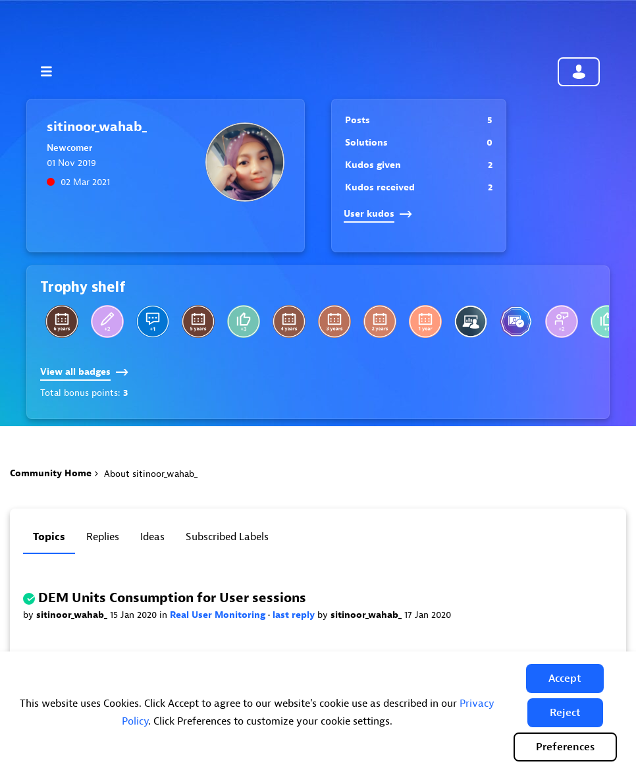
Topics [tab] (49, 536)
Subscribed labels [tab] (227, 536)
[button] (565, 678)
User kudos (378, 213)
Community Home (51, 473)
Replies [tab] (102, 536)
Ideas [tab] (152, 536)
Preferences (565, 747)
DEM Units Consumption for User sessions (172, 598)
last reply (295, 615)
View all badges (84, 371)
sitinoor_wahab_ (73, 615)
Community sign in (579, 71)
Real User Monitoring (219, 615)
